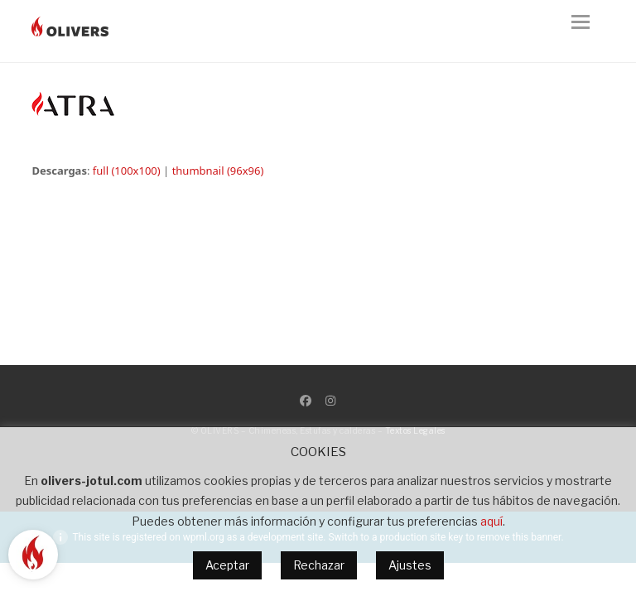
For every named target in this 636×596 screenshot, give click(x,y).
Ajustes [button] (409, 565)
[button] (588, 31)
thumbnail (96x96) (218, 170)
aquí (491, 521)
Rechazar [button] (318, 565)
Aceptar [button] (227, 565)
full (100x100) (127, 170)
